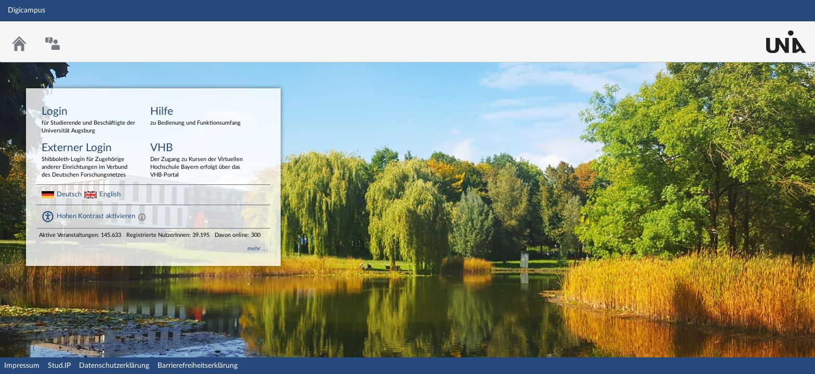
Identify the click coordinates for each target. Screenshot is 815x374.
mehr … (257, 248)
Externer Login (88, 160)
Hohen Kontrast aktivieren (96, 216)
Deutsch (69, 194)
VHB (197, 160)
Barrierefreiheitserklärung (197, 365)
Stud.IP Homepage (775, 35)
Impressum (22, 365)
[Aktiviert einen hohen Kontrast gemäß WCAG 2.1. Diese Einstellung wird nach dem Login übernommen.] (142, 216)
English (110, 194)
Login (88, 120)
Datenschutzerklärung (114, 365)
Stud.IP (59, 365)
